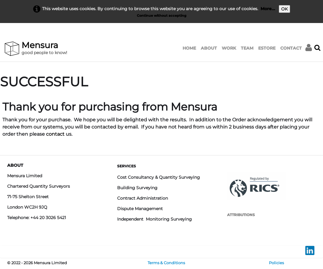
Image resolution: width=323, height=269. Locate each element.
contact (55, 134)
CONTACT (291, 48)
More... (268, 8)
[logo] (37, 49)
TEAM (247, 48)
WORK (229, 48)
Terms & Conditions (166, 263)
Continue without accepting (161, 15)
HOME (189, 48)
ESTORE (266, 48)
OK (284, 9)
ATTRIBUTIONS (241, 215)
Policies (276, 263)
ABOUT (209, 48)
